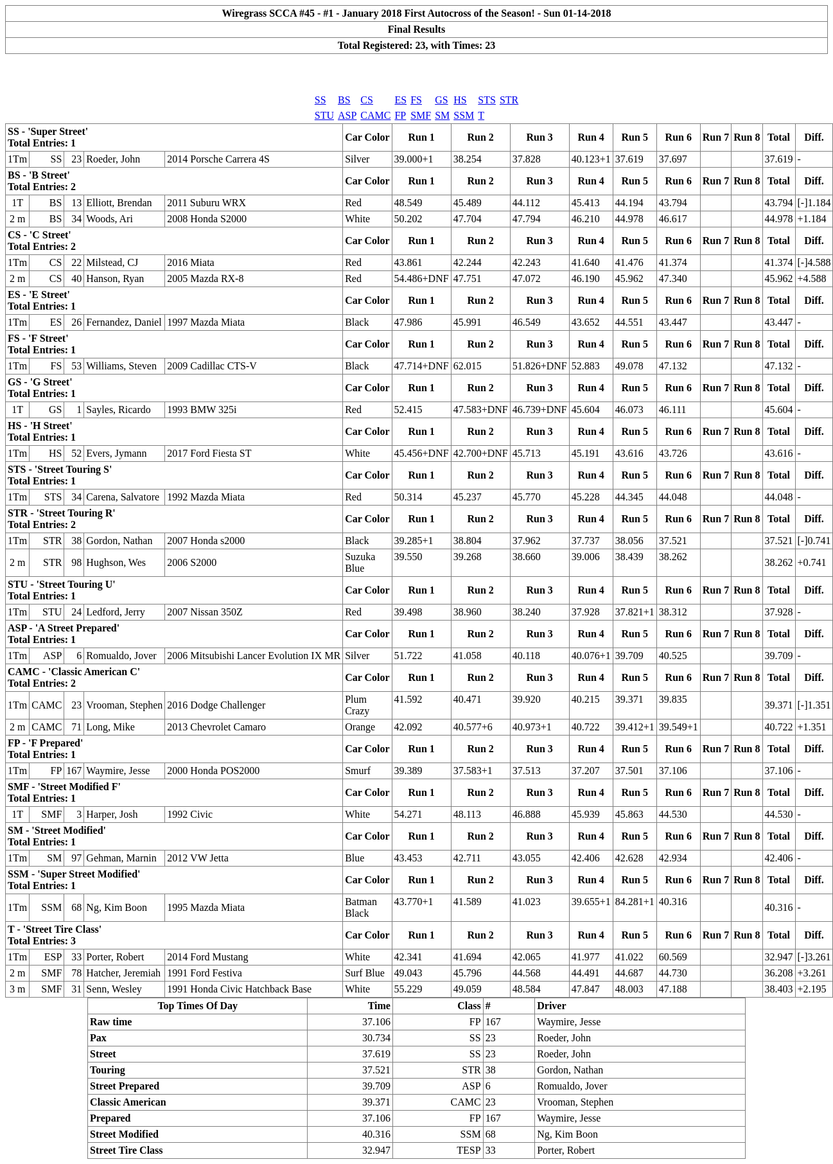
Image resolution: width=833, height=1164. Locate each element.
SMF (420, 115)
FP (400, 115)
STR (509, 99)
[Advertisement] (417, 73)
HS (459, 99)
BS (344, 99)
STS (487, 99)
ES (400, 99)
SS (320, 99)
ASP (347, 115)
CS (366, 99)
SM (442, 115)
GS (441, 99)
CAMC (375, 115)
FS (416, 99)
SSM (463, 115)
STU (324, 115)
